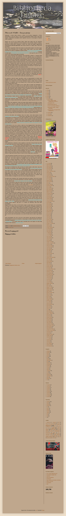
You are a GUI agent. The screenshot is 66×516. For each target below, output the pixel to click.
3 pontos (48, 390)
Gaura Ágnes (49, 220)
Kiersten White (49, 266)
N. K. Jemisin (49, 301)
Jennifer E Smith (49, 241)
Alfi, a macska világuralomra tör (52, 473)
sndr (36, 510)
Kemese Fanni (49, 265)
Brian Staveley (49, 189)
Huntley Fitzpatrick (50, 227)
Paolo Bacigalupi (49, 312)
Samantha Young (49, 323)
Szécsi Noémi (49, 336)
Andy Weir (48, 172)
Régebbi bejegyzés (38, 263)
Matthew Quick (49, 288)
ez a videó (31, 184)
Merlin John (49, 293)
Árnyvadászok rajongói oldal (51, 474)
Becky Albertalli (49, 181)
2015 (48, 94)
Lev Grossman (49, 278)
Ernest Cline (49, 214)
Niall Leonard (49, 306)
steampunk (48, 374)
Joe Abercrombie (49, 246)
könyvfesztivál (48, 432)
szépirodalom (49, 375)
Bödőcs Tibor (49, 192)
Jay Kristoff (48, 240)
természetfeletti (53, 435)
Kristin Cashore (49, 275)
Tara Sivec (48, 340)
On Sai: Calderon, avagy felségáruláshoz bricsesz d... (53, 101)
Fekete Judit (49, 215)
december (49, 99)
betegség (58, 424)
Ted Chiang (49, 342)
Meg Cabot (48, 291)
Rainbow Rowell (49, 317)
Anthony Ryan (49, 175)
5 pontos (48, 396)
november (49, 112)
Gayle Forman (49, 222)
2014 (48, 96)
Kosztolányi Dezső (50, 274)
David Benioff (49, 205)
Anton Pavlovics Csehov (51, 176)
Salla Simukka (49, 322)
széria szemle (56, 434)
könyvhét (54, 432)
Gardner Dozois (49, 219)
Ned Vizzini (48, 305)
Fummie (49, 39)
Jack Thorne (49, 236)
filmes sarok (11, 227)
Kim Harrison (49, 267)
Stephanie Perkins (50, 334)
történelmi (48, 378)
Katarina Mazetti (49, 261)
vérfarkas (56, 436)
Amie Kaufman (49, 168)
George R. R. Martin (50, 223)
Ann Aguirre (49, 173)
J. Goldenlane (49, 232)
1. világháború (48, 422)
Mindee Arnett (49, 295)
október (49, 114)
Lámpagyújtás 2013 (51, 102)
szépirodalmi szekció (49, 434)
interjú (51, 430)
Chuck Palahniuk (49, 197)
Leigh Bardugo (49, 276)
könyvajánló (51, 431)
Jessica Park (49, 244)
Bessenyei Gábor (49, 185)
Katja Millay (49, 262)
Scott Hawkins (49, 327)
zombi (60, 436)
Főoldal (23, 263)
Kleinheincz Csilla (50, 271)
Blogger (43, 510)
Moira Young (49, 297)
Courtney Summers (50, 201)
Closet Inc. (48, 476)
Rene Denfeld (49, 318)
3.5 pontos (48, 391)
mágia (52, 433)
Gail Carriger (49, 218)
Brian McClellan (49, 188)
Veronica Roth (49, 344)
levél (58, 432)
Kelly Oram (48, 263)
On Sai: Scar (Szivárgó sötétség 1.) (54, 105)
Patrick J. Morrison (50, 313)
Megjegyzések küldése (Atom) (15, 265)
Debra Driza (49, 207)
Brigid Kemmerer (49, 190)
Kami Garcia (49, 258)
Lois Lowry (48, 280)
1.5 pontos (48, 387)
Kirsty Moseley (49, 270)
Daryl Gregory (49, 203)
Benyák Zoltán (49, 184)
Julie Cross (48, 254)
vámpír (58, 435)
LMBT (59, 422)
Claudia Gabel (49, 198)
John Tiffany (49, 250)
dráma (48, 353)
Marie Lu (48, 284)
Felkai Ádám (49, 216)
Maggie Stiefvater (50, 283)
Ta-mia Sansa (49, 339)
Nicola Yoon (49, 308)
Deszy (49, 38)
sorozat (48, 373)
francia (48, 408)
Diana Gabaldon (49, 210)
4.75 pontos (49, 395)
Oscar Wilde (49, 310)
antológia (48, 351)
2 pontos (48, 388)
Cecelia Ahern (49, 194)
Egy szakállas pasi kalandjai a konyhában (54, 480)
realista (48, 369)
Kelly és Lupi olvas (50, 481)
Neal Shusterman (50, 304)
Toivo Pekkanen (49, 343)
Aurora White (49, 177)
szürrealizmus (47, 435)
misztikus (48, 365)
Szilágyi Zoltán (49, 335)
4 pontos (48, 392)
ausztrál (48, 404)
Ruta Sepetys (49, 321)
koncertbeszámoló (57, 430)
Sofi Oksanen (49, 331)
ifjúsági (48, 358)
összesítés (53, 437)
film (8, 227)
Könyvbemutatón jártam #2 (52, 104)
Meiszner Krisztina (50, 292)
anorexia (58, 423)
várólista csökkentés (49, 436)
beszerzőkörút (53, 424)
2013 (48, 97)
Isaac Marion (49, 231)
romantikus (48, 370)
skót (47, 414)
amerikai (48, 401)
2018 (48, 90)
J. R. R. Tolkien (49, 235)
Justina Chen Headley (50, 257)
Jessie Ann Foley (49, 245)
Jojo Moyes (49, 252)
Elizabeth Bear (49, 211)
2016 (48, 93)
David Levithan (49, 206)
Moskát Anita (49, 300)
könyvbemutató (57, 431)
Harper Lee (48, 224)
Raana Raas (49, 314)
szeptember (50, 115)
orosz (47, 413)
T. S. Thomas (49, 338)
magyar (48, 412)
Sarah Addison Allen (50, 325)
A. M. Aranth (49, 163)
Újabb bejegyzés (8, 263)
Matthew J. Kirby (49, 287)
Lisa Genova (49, 279)
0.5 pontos (48, 384)
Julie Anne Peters (50, 253)
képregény (48, 362)
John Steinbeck (49, 249)
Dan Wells (48, 202)
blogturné (48, 425)
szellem (58, 433)
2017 (48, 91)
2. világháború (54, 422)
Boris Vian (48, 186)
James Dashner (49, 237)
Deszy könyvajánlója (50, 477)
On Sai (48, 309)
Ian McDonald (49, 228)
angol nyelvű (50, 423)
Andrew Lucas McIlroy (50, 171)
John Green (49, 248)
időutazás (47, 430)
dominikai (48, 405)
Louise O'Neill (49, 282)
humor (59, 429)
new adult (48, 366)
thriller (48, 377)
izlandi (48, 409)
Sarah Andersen (49, 326)
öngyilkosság (49, 437)
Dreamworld (49, 478)
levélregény (49, 364)
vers (47, 379)
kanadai (48, 410)
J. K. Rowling (49, 233)
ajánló (46, 423)
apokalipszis (47, 424)
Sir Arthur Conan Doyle (50, 330)
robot (55, 433)
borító (55, 425)
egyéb (53, 428)
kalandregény (49, 360)
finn (47, 406)
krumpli (47, 431)
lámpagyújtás (47, 433)
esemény (47, 429)
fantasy (48, 356)
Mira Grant (48, 296)
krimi (47, 361)
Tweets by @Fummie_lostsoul (51, 82)
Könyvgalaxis (49, 482)
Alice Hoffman (49, 167)
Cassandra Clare (49, 193)
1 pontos (48, 386)
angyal (55, 423)
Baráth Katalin (49, 180)
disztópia (48, 352)
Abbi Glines (49, 164)
